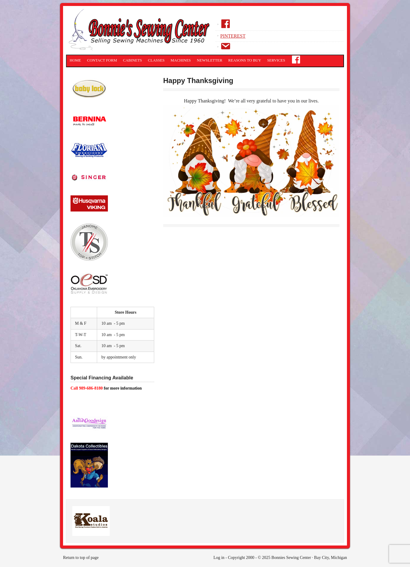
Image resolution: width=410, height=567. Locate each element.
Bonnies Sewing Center (140, 31)
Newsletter (209, 60)
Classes (156, 60)
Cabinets (132, 60)
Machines (181, 60)
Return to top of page (81, 557)
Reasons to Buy (244, 60)
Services (276, 60)
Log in (218, 557)
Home (75, 60)
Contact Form (102, 60)
